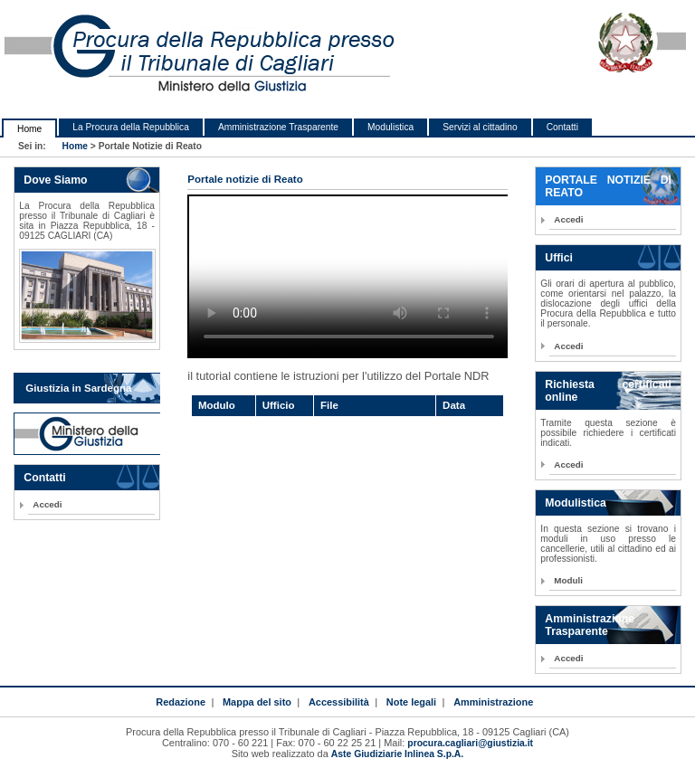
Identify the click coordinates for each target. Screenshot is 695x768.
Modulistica (390, 127)
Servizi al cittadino (480, 127)
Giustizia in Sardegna (78, 388)
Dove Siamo (55, 180)
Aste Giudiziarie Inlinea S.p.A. (397, 754)
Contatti (562, 127)
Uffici (559, 257)
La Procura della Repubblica (130, 127)
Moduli (568, 580)
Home (29, 129)
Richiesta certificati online (608, 390)
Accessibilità (339, 702)
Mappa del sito (257, 702)
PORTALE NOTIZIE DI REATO (608, 186)
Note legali (411, 702)
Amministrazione (493, 702)
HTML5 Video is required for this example (348, 276)
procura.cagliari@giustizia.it (470, 743)
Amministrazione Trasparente (278, 127)
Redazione (180, 702)
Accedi (47, 504)
